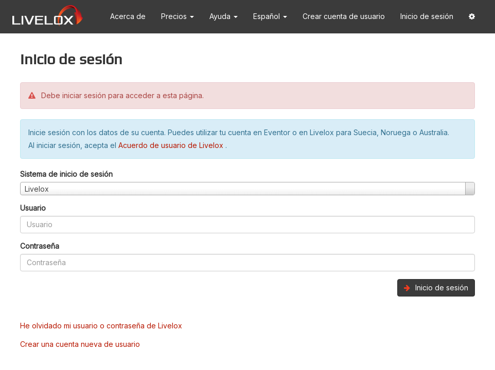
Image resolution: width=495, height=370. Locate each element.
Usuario (33, 207)
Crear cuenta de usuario (344, 16)
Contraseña (39, 246)
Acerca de (128, 16)
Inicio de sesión (426, 16)
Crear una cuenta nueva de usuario (80, 344)
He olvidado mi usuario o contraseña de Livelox (101, 325)
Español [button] (270, 16)
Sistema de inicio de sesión (66, 174)
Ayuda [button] (223, 16)
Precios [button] (177, 16)
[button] (472, 16)
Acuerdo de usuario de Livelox (171, 145)
